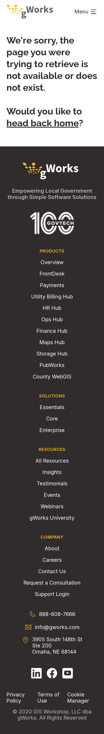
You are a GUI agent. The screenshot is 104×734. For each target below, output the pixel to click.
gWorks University (52, 518)
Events (52, 495)
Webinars (52, 506)
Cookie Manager (78, 697)
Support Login (52, 594)
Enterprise (52, 430)
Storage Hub (52, 354)
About (52, 548)
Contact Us (52, 571)
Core (52, 419)
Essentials (52, 407)
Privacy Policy (15, 697)
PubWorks (52, 365)
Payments (52, 285)
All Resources (52, 461)
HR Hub (52, 308)
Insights (52, 472)
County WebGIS (52, 377)
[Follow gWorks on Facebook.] (52, 673)
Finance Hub (52, 331)
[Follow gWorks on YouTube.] (67, 673)
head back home (42, 123)
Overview (52, 262)
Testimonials (52, 483)
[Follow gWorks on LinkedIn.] (36, 673)
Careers (52, 560)
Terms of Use (48, 697)
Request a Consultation (52, 583)
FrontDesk (52, 274)
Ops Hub (52, 319)
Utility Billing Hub (52, 297)
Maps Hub (52, 342)
